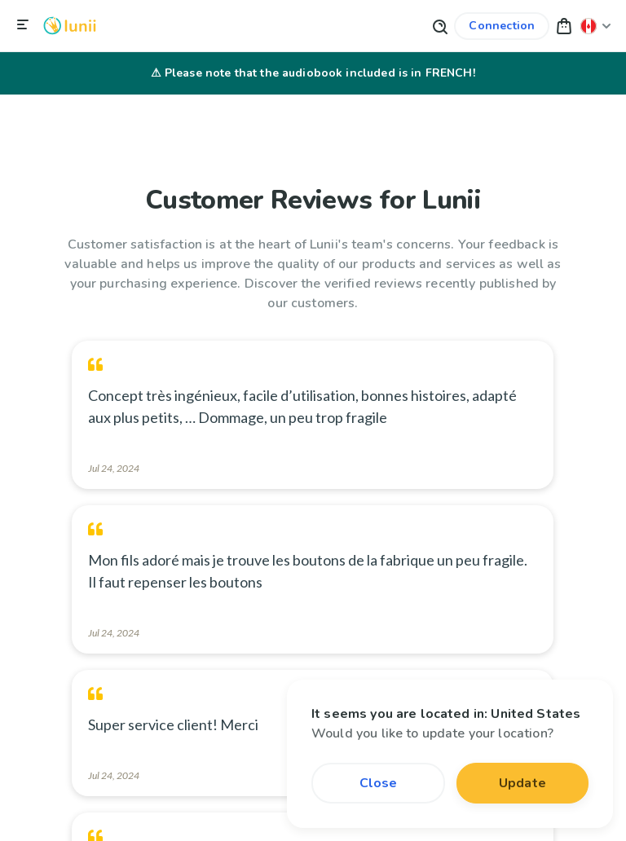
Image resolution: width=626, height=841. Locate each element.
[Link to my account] (501, 26)
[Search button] (439, 25)
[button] (564, 25)
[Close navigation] (23, 25)
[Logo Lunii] (69, 25)
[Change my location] (596, 25)
